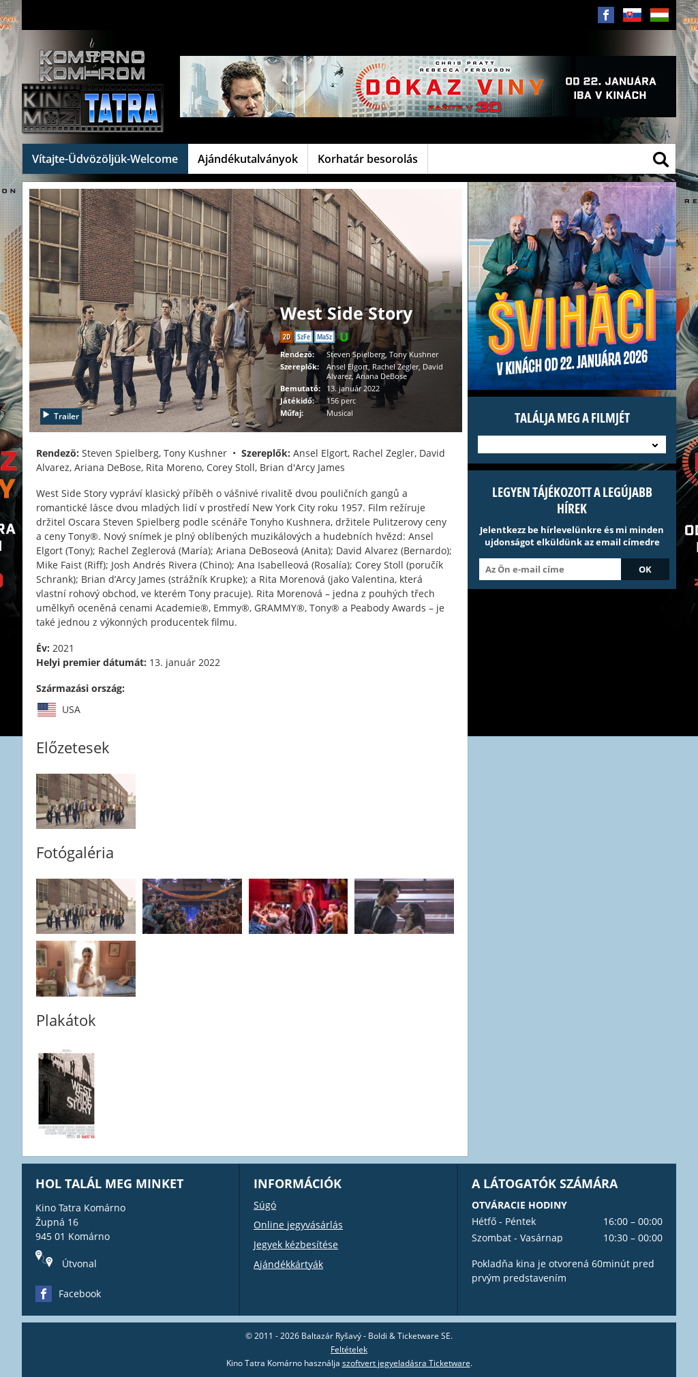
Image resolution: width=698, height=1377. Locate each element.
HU (659, 25)
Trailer (60, 416)
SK (632, 25)
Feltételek (349, 1349)
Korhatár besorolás (368, 158)
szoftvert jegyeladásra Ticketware (406, 1363)
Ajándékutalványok (248, 158)
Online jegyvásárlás (298, 1224)
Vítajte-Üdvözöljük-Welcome (105, 158)
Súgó (265, 1204)
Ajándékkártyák (288, 1264)
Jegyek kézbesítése (296, 1244)
